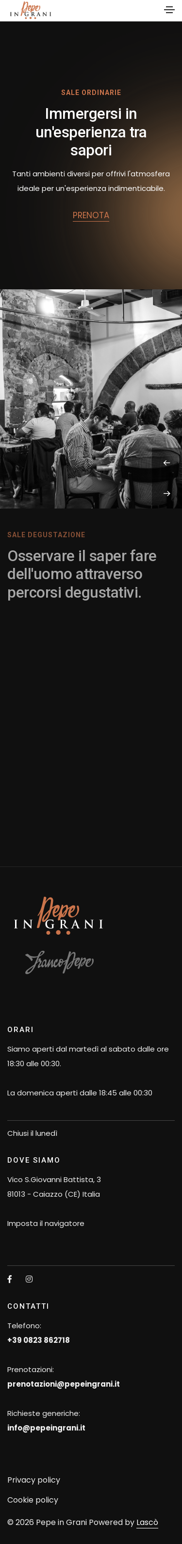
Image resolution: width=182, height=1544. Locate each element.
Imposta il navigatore (45, 1223)
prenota (91, 215)
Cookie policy (32, 1500)
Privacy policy (33, 1480)
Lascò (147, 1522)
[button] (167, 463)
